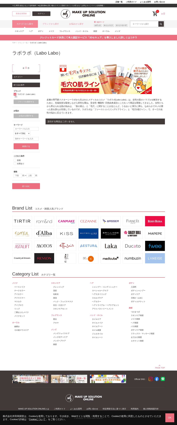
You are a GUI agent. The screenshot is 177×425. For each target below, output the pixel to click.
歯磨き (17, 326)
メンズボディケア (60, 337)
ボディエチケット (138, 301)
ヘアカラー (96, 301)
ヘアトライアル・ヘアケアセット (105, 305)
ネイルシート (97, 337)
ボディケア (135, 294)
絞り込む (26, 186)
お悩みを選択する (26, 116)
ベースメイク (19, 287)
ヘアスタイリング (99, 294)
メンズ (117, 31)
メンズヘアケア (59, 341)
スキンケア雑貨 (137, 315)
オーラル (106, 31)
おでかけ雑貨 (136, 337)
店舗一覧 (119, 2)
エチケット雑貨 (137, 341)
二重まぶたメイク (21, 312)
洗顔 (55, 290)
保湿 (55, 298)
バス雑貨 (134, 326)
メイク (51, 31)
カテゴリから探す (25, 24)
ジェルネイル (97, 334)
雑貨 (95, 31)
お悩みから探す (76, 24)
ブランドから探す (50, 24)
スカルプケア (97, 298)
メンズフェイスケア (61, 333)
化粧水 (56, 294)
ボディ (40, 31)
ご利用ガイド (131, 2)
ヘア (31, 31)
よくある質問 (145, 2)
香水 (55, 319)
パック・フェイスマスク (63, 301)
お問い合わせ (159, 2)
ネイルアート (97, 326)
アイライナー (19, 298)
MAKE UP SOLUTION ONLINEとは (33, 409)
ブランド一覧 (23, 43)
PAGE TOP (160, 367)
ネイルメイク (97, 323)
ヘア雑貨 (134, 323)
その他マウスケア (21, 330)
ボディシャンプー (138, 290)
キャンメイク (108, 25)
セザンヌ (98, 25)
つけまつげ (135, 312)
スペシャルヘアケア (100, 290)
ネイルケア (96, 319)
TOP (14, 43)
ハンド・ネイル (82, 31)
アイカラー (18, 294)
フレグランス (64, 31)
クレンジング (58, 287)
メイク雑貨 (135, 319)
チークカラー (19, 290)
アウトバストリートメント (103, 309)
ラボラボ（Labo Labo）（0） (25, 95)
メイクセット (19, 316)
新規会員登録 (21, 14)
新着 (19, 160)
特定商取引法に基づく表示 (114, 409)
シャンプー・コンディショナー (104, 287)
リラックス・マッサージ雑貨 (142, 334)
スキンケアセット (60, 309)
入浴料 (133, 287)
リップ (17, 309)
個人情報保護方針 (151, 409)
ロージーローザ (121, 25)
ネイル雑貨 (96, 330)
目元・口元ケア (59, 305)
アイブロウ (18, 305)
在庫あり (20, 164)
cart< (155, 11)
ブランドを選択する (26, 102)
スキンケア (19, 31)
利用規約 (135, 409)
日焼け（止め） (137, 298)
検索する (26, 146)
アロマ (56, 323)
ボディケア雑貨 (137, 330)
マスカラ (18, 301)
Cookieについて (37, 419)
